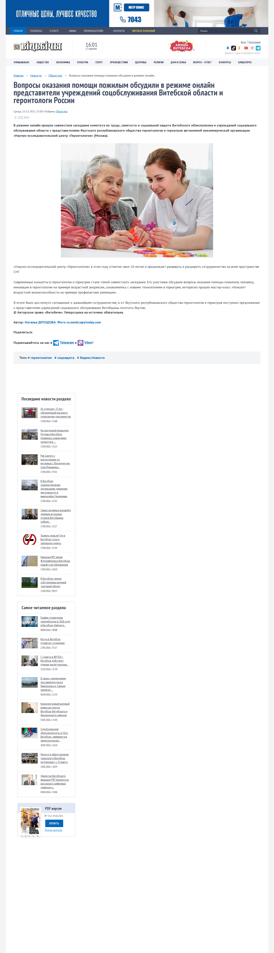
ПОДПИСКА (36, 31)
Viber (85, 342)
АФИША (72, 31)
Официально (21, 62)
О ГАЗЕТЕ (55, 31)
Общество (43, 62)
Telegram (63, 342)
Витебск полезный (143, 31)
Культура (82, 62)
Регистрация (254, 42)
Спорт (99, 62)
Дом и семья (178, 62)
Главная (18, 75)
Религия (158, 62)
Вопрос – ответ (202, 62)
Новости (36, 75)
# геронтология (40, 357)
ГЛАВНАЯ (18, 31)
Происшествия (119, 62)
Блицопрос (245, 62)
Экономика (63, 62)
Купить (54, 823)
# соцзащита (64, 357)
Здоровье (141, 62)
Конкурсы (225, 62)
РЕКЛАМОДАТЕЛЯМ (95, 31)
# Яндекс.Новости (91, 357)
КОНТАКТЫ (119, 31)
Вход (243, 42)
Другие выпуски (53, 830)
